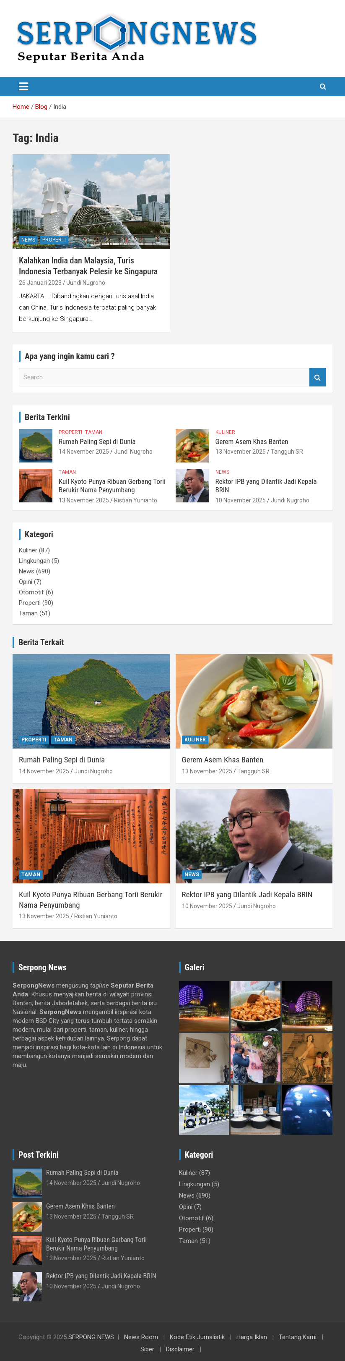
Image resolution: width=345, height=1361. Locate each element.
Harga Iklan (251, 1337)
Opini (25, 582)
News (28, 240)
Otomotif (31, 592)
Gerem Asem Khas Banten (251, 441)
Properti (54, 240)
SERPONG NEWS (91, 1337)
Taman (93, 432)
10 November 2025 (240, 500)
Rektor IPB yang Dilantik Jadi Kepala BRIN (247, 894)
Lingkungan (34, 561)
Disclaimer (180, 1349)
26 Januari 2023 (40, 282)
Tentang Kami (297, 1337)
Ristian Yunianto (135, 500)
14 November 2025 (84, 451)
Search (317, 377)
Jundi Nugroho (86, 282)
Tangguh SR (287, 451)
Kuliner (225, 432)
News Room (141, 1337)
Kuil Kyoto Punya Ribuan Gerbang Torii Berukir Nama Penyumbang (112, 485)
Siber (147, 1349)
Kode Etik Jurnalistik (197, 1337)
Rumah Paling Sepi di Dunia (97, 441)
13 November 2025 (240, 451)
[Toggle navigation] (23, 86)
